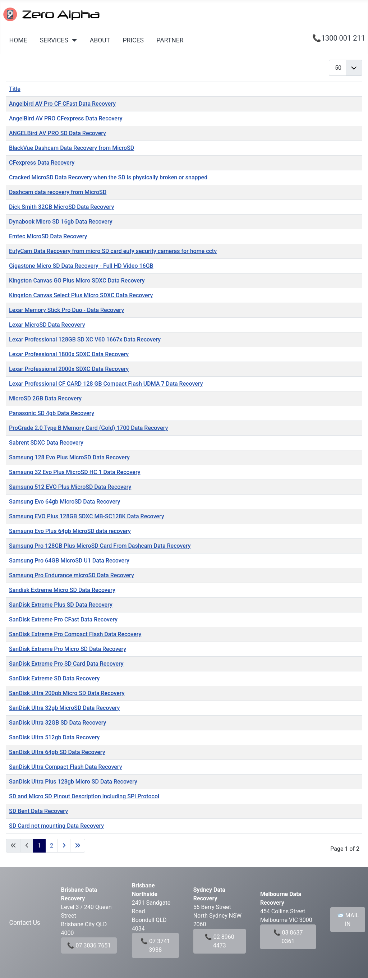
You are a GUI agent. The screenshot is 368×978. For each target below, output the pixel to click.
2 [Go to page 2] (51, 845)
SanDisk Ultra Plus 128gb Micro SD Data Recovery (73, 781)
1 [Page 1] (39, 845)
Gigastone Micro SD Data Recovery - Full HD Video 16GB (81, 265)
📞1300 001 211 (338, 38)
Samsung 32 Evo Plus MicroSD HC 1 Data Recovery (75, 472)
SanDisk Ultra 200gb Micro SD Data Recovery (67, 693)
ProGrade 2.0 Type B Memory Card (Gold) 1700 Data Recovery (88, 427)
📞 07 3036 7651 (89, 945)
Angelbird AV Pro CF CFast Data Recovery (62, 103)
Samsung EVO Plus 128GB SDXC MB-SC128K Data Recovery (86, 516)
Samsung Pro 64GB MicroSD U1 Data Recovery (69, 560)
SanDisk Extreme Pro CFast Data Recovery (63, 619)
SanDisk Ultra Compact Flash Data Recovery (65, 766)
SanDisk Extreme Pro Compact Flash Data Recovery (75, 634)
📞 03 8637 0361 (288, 937)
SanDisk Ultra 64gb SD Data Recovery (57, 752)
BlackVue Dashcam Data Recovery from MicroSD (71, 147)
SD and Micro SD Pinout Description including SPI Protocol (84, 796)
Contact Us (24, 922)
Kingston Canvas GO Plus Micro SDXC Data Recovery (77, 280)
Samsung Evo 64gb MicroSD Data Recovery (64, 501)
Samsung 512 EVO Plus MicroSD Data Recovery (70, 486)
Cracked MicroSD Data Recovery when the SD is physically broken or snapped (108, 177)
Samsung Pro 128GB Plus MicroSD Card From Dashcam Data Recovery (99, 545)
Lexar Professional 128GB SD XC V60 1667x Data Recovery (85, 339)
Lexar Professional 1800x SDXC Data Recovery (69, 354)
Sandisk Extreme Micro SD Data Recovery (62, 590)
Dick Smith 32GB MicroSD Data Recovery (61, 206)
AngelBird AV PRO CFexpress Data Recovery (66, 118)
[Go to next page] (64, 846)
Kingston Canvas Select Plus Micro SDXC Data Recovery (81, 295)
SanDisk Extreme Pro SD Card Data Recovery (66, 663)
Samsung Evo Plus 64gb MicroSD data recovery (70, 531)
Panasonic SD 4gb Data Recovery (51, 413)
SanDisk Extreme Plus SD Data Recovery (60, 604)
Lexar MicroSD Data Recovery (47, 324)
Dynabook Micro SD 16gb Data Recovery (60, 221)
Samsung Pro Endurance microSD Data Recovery (71, 575)
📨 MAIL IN (348, 919)
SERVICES (54, 40)
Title (14, 89)
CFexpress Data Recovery (41, 162)
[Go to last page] (77, 846)
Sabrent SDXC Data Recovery (46, 442)
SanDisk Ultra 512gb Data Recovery (54, 737)
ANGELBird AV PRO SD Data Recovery (57, 133)
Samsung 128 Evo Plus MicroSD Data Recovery (69, 457)
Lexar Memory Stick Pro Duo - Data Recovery (66, 310)
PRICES (133, 40)
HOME (18, 40)
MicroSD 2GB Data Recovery (45, 398)
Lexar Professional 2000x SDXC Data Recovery (69, 369)
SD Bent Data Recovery (38, 811)
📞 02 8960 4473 (219, 941)
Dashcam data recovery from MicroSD (57, 192)
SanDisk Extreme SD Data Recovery (54, 678)
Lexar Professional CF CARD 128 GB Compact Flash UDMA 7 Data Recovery (106, 383)
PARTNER (169, 40)
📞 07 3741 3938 (155, 945)
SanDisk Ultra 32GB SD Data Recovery (57, 722)
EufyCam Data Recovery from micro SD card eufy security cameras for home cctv (113, 251)
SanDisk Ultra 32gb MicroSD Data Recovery (64, 707)
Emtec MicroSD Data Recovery (48, 236)
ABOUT (100, 40)
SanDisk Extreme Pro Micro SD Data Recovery (67, 649)
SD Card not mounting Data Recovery (56, 825)
